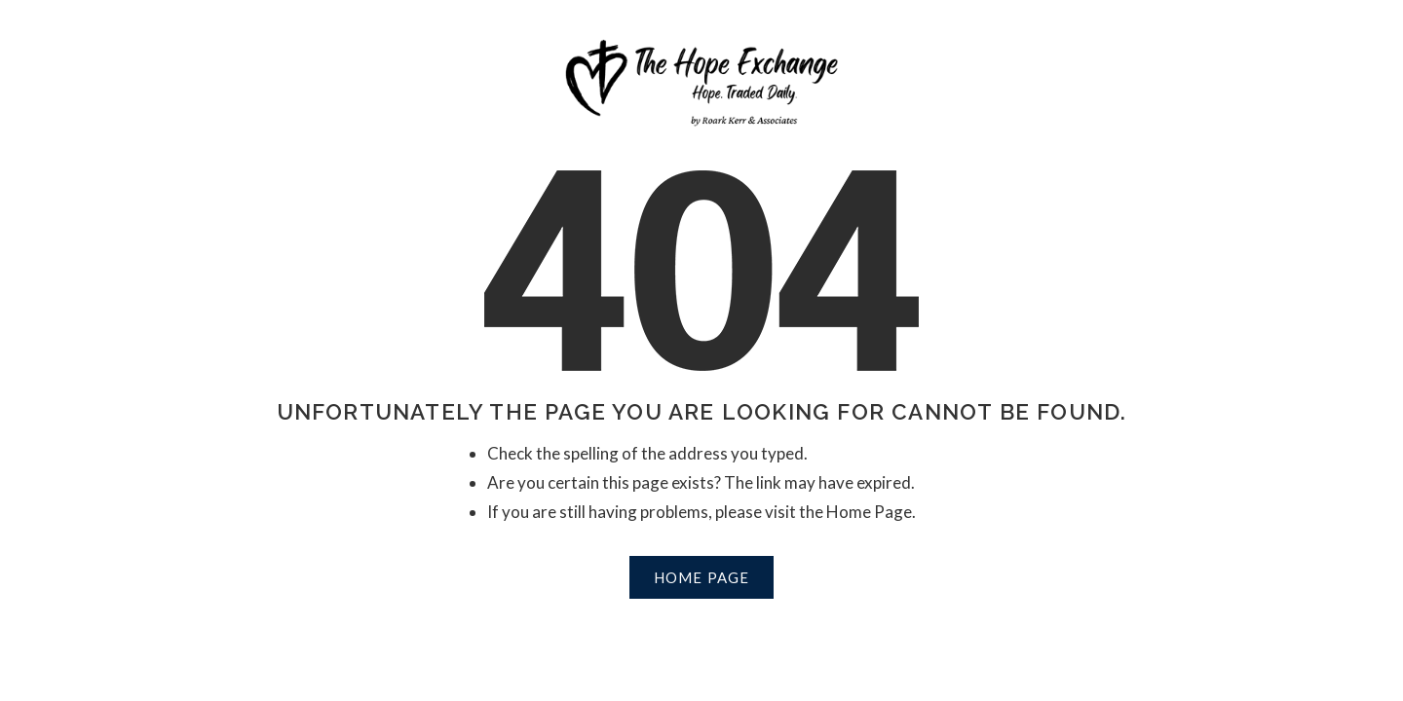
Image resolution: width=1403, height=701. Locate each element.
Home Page (702, 577)
